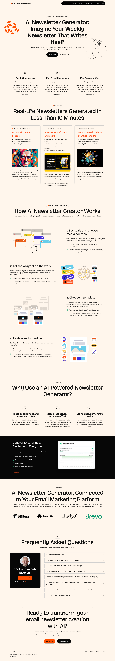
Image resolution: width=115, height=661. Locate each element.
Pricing (74, 3)
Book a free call (64, 54)
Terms (91, 650)
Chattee (17, 653)
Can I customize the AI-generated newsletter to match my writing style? (73, 576)
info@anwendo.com (29, 581)
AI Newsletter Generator (20, 3)
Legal (96, 650)
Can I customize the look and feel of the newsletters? (66, 571)
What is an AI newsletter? (55, 554)
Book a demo (17, 471)
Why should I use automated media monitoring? (64, 565)
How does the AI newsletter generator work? (63, 560)
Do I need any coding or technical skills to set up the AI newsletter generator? (70, 583)
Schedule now (25, 577)
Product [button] (66, 3)
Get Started (100, 3)
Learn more (25, 94)
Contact (81, 3)
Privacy (103, 650)
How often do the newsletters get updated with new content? (69, 589)
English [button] (90, 3)
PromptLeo (13, 656)
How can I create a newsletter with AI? (60, 595)
